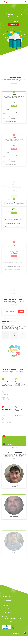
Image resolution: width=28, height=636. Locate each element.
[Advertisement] (14, 66)
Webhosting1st (11, 633)
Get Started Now (13, 24)
